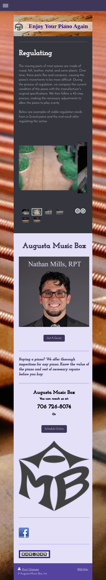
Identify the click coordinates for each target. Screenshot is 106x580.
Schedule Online (54, 429)
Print (23, 569)
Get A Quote (54, 338)
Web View (82, 569)
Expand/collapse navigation (53, 5)
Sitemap (34, 569)
